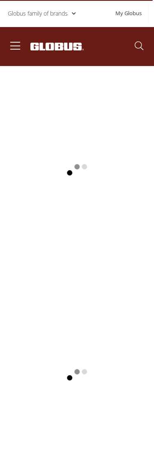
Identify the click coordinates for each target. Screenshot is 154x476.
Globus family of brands (42, 13)
